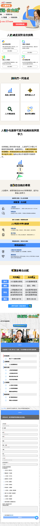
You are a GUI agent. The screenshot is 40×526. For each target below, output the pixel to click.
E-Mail (4, 458)
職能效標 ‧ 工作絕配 (7, 473)
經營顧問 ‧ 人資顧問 (7, 496)
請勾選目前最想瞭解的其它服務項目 (6, 467)
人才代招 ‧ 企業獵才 (7, 481)
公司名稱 (4, 423)
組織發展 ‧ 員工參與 (7, 479)
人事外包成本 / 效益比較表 (21, 306)
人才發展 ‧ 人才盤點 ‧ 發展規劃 (9, 490)
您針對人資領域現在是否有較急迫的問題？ (7, 505)
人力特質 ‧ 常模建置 (7, 499)
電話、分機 (4, 445)
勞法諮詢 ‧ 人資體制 (7, 487)
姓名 (3, 432)
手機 (3, 449)
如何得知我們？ (5, 462)
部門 (3, 436)
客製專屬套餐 (20, 24)
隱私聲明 (11, 515)
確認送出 (20, 517)
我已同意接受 (8, 515)
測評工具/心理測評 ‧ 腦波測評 (9, 493)
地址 (3, 453)
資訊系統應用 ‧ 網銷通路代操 (9, 501)
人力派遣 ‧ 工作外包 (7, 476)
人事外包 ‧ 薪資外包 (7, 470)
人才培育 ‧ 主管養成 (7, 484)
